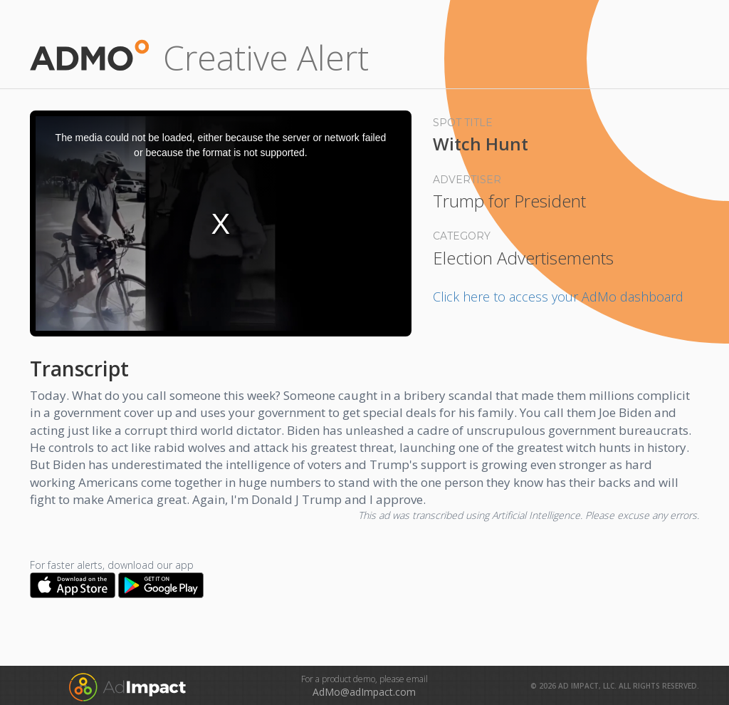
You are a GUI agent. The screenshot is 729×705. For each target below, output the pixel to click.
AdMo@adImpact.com (364, 692)
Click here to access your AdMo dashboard (558, 296)
